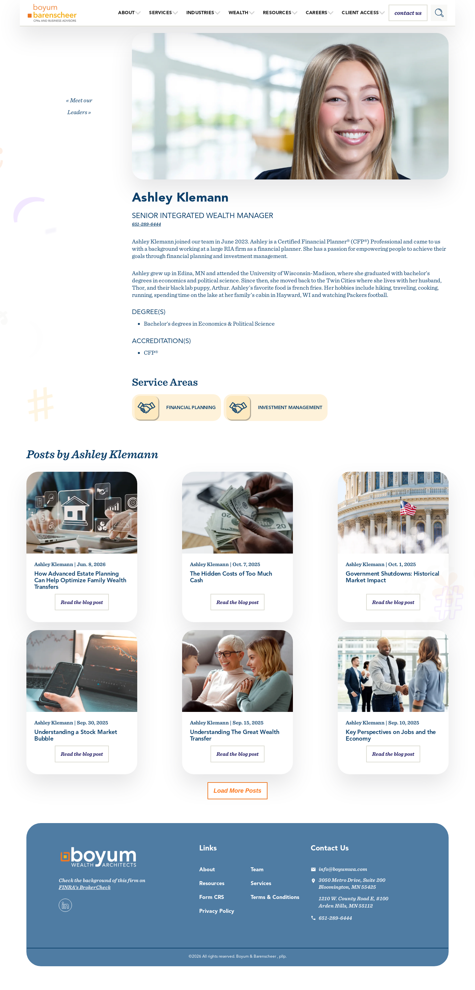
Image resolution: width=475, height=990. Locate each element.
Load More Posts (237, 790)
